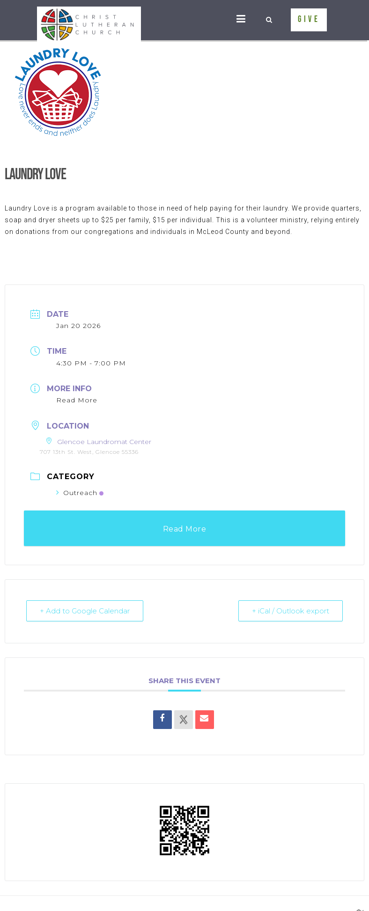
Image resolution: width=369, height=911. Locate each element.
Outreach (79, 492)
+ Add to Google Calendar (85, 610)
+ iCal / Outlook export (290, 610)
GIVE (309, 19)
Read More (76, 400)
